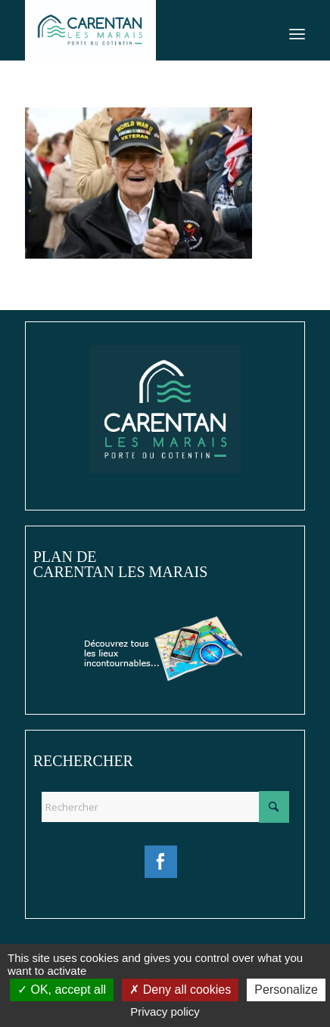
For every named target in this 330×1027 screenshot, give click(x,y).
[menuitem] (297, 30)
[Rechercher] (165, 807)
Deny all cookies (180, 989)
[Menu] (297, 30)
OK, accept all (61, 989)
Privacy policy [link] (165, 1011)
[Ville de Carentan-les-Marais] (137, 30)
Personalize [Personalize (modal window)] (286, 989)
